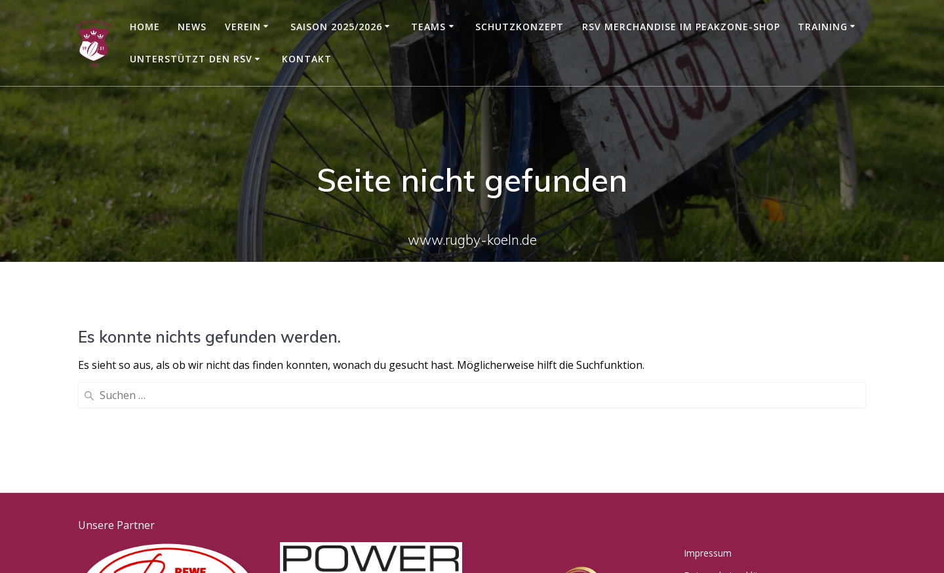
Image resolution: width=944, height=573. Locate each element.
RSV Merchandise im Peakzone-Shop (681, 26)
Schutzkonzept (519, 26)
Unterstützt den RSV (191, 59)
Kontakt (307, 59)
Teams (428, 26)
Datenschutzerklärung (730, 471)
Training (823, 26)
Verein (243, 26)
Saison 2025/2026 (336, 26)
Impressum (708, 449)
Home (145, 26)
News (192, 26)
